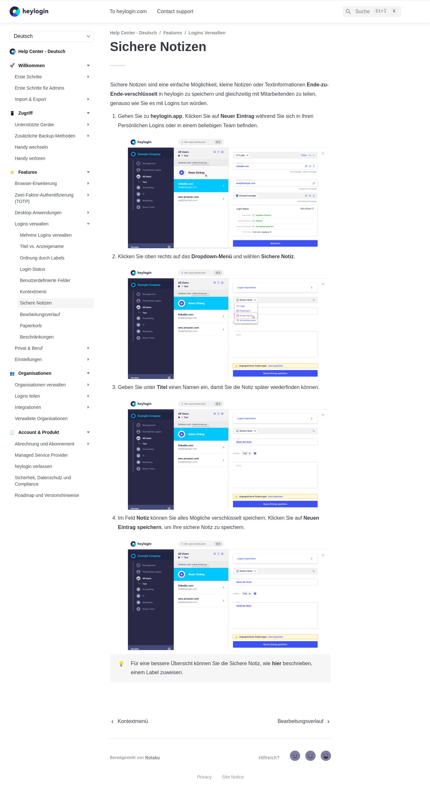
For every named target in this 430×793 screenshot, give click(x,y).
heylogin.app (166, 116)
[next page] (304, 721)
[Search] (372, 11)
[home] (54, 11)
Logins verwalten (206, 32)
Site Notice (233, 777)
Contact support (175, 11)
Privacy (204, 777)
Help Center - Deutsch (133, 32)
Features (172, 32)
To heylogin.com (128, 11)
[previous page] (129, 721)
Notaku (152, 757)
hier (276, 663)
